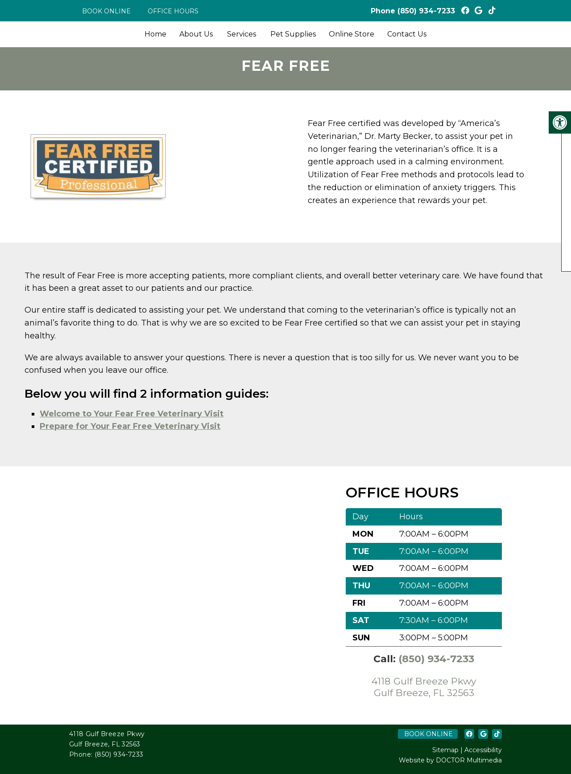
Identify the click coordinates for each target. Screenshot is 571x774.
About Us (196, 34)
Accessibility (483, 750)
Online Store (351, 34)
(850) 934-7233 (426, 11)
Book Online (106, 11)
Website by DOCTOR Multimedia (450, 760)
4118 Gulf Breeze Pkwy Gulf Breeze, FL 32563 (424, 687)
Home (155, 34)
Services (241, 34)
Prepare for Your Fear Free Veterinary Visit (130, 426)
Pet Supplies (293, 34)
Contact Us (406, 34)
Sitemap (445, 750)
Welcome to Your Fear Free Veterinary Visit (131, 414)
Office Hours (173, 11)
